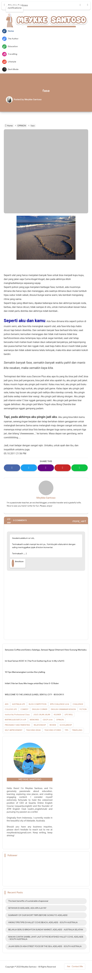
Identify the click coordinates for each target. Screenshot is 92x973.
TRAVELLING (77, 730)
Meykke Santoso (45, 497)
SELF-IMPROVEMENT (13, 730)
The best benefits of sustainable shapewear (28, 901)
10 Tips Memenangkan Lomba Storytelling (25, 672)
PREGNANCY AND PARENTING (17, 725)
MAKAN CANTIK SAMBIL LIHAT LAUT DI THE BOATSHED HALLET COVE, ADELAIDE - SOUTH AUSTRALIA (45, 938)
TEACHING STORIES (52, 730)
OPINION (60, 720)
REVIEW (53, 725)
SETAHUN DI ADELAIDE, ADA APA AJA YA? (27, 908)
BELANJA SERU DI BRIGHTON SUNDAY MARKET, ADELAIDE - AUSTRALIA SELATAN (45, 929)
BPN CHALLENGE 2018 (59, 704)
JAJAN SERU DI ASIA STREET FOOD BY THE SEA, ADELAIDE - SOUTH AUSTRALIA (45, 946)
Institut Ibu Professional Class (17, 714)
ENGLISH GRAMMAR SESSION (63, 709)
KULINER (57, 714)
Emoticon (18, 563)
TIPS (66, 730)
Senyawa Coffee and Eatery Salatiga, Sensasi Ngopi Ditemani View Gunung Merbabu (46, 650)
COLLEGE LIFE (11, 709)
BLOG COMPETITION (37, 704)
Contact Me (74, 967)
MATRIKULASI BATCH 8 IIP (15, 720)
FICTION (83, 709)
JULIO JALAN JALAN (41, 714)
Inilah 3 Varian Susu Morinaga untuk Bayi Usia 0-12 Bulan (32, 683)
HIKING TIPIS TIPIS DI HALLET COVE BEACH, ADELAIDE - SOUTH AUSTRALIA (43, 922)
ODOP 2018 (47, 720)
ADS (6, 704)
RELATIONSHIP (40, 725)
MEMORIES (34, 720)
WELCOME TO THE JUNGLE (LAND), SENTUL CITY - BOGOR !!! (34, 694)
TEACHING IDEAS (33, 730)
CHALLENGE (78, 704)
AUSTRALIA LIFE (18, 704)
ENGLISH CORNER (39, 709)
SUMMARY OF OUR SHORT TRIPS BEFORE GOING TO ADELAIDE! (38, 915)
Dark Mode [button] (10, 69)
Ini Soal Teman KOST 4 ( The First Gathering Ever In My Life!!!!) (34, 661)
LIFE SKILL (69, 714)
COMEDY (24, 709)
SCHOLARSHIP (66, 725)
